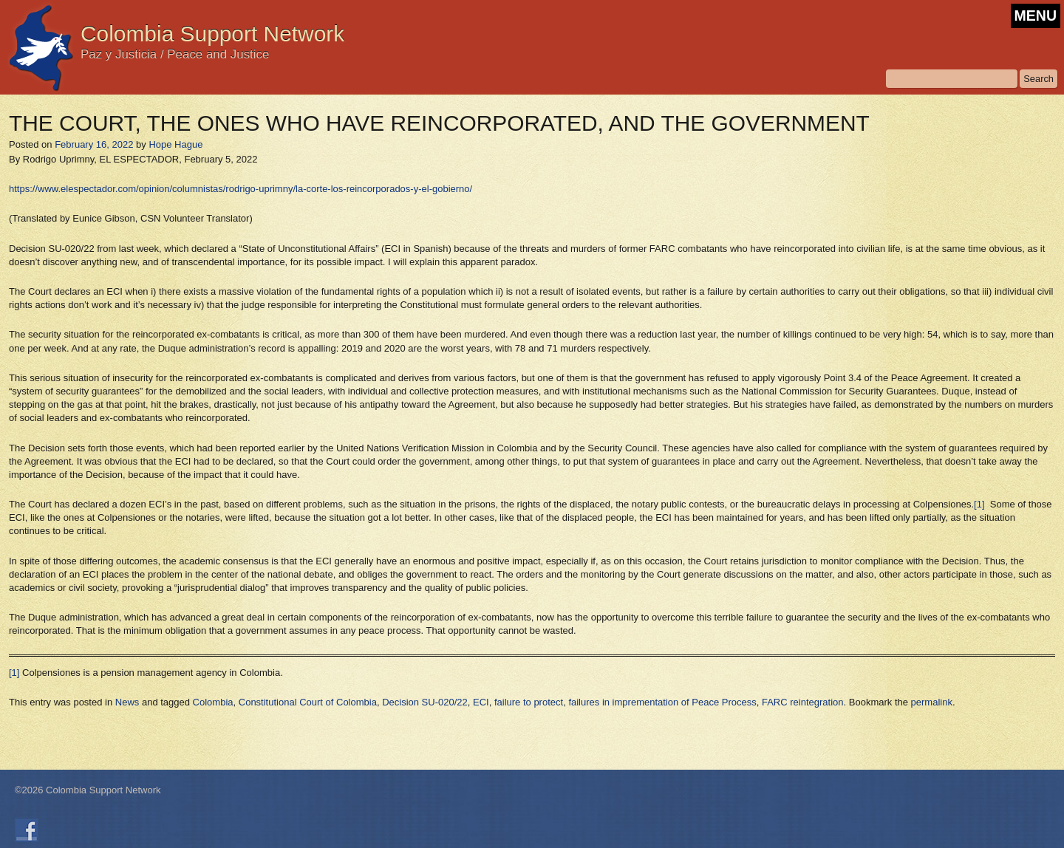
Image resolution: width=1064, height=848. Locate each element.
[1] (979, 504)
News (127, 702)
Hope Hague (175, 144)
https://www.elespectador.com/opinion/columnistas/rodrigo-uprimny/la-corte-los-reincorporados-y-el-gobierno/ (240, 188)
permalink (931, 702)
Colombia (213, 702)
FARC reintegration (803, 702)
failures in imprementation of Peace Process (662, 702)
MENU (1035, 15)
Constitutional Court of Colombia (308, 702)
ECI (481, 702)
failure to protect (528, 702)
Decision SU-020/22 (425, 702)
